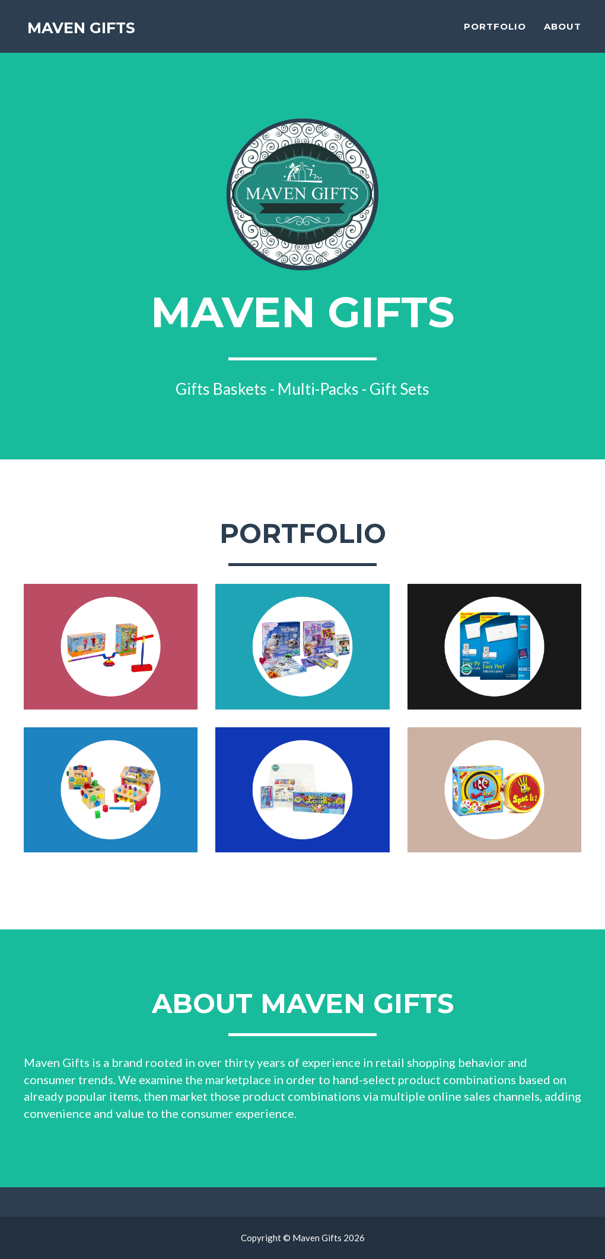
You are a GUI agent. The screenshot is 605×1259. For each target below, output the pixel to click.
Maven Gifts (87, 35)
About (562, 33)
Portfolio (495, 33)
